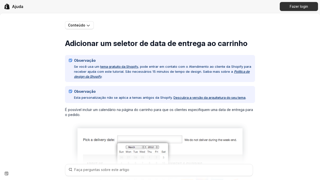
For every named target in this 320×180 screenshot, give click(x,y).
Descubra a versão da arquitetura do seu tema (210, 98)
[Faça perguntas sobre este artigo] (159, 170)
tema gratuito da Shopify (119, 66)
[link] (13, 7)
